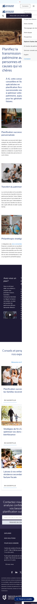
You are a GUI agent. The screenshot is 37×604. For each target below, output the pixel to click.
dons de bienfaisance (18, 244)
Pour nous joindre (11, 543)
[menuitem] (19, 16)
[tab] (18, 533)
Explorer (7, 533)
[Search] (3, 16)
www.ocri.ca (18, 603)
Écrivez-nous (10, 564)
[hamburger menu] (33, 6)
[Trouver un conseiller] (24, 599)
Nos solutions (9, 538)
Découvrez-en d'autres (18, 362)
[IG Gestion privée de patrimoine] (9, 6)
